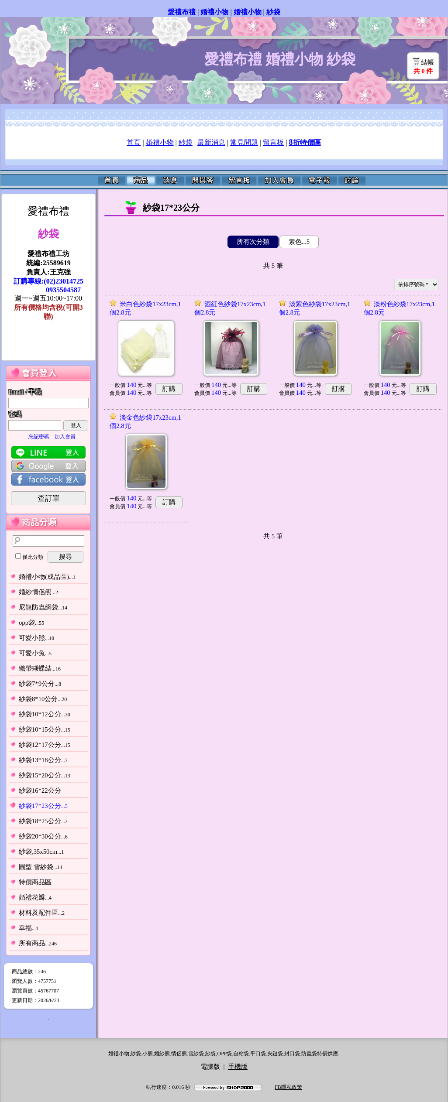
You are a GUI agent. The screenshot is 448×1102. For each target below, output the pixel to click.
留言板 (273, 142)
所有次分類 (253, 241)
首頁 (134, 142)
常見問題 (244, 142)
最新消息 (211, 142)
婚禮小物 (160, 142)
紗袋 (186, 142)
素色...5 (299, 241)
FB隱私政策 (288, 1087)
